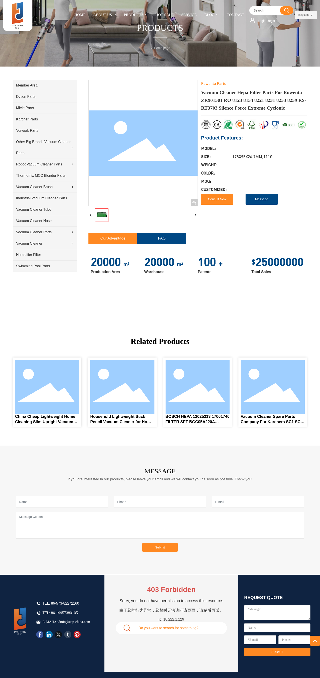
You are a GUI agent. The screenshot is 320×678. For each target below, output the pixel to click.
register (273, 21)
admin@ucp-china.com (73, 622)
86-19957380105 (64, 613)
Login (262, 21)
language (303, 14)
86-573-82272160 (65, 603)
